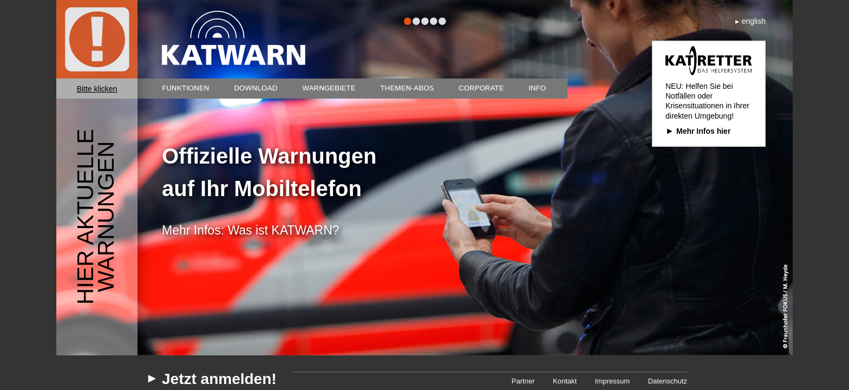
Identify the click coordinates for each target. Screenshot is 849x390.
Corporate (481, 88)
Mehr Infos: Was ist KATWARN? (250, 230)
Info (537, 88)
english (754, 21)
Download (255, 88)
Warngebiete (329, 88)
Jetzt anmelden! (219, 379)
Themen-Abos (407, 88)
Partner (523, 381)
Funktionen (185, 88)
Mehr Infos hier (703, 131)
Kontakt (565, 381)
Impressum (612, 381)
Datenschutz (667, 381)
